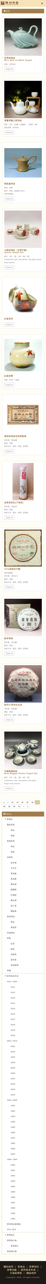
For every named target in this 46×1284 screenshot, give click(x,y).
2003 (13, 1057)
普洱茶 (14, 960)
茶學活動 (12, 1270)
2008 (13, 1084)
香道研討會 (12, 1251)
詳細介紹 (9, 69)
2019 (13, 1030)
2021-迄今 (11, 1229)
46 (32, 802)
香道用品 (11, 916)
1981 (13, 1170)
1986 (13, 1197)
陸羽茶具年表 (13, 976)
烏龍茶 (14, 954)
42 (12, 802)
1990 (13, 1219)
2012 (13, 992)
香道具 (14, 927)
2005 (13, 1068)
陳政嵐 (14, 911)
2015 (13, 1008)
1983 (13, 1181)
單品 (13, 830)
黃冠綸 (14, 873)
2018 (13, 1025)
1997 (13, 1138)
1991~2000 (12, 1100)
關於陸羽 (8, 1267)
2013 (13, 998)
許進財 (14, 895)
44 (22, 802)
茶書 (9, 970)
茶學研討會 (12, 1240)
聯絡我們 (31, 1273)
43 (17, 802)
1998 (13, 1143)
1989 (13, 1213)
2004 (13, 1062)
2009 (13, 1089)
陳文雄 (14, 900)
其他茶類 (15, 965)
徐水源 (14, 863)
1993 (13, 1116)
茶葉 (9, 938)
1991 (13, 1106)
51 (19, 806)
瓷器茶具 (11, 841)
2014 (13, 1003)
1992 (13, 1111)
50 (14, 806)
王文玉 (14, 868)
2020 (13, 1035)
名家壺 (10, 857)
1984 (13, 1186)
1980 (13, 1165)
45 (27, 802)
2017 (13, 1019)
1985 (13, 1192)
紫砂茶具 (11, 825)
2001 (13, 1046)
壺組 (13, 835)
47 (37, 802)
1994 (13, 1122)
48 (4, 806)
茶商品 (10, 819)
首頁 (7, 11)
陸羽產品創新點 (14, 1224)
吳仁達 (14, 906)
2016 (13, 1014)
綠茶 (13, 949)
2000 (13, 1154)
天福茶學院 (16, 1273)
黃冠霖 (14, 879)
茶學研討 (11, 1235)
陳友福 (14, 884)
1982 (13, 1176)
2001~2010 (12, 1041)
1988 (13, 1208)
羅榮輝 (14, 890)
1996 (13, 1132)
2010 (13, 1095)
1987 (13, 1202)
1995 (13, 1127)
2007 (13, 1079)
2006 (13, 1073)
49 (9, 806)
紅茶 (13, 944)
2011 (13, 987)
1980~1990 (12, 1159)
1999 (13, 1149)
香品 (13, 922)
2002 (13, 1052)
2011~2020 (12, 981)
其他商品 (11, 933)
